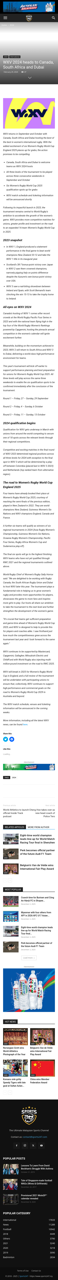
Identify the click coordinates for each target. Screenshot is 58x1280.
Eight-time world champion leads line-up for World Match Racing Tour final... (37, 930)
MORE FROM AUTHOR (38, 827)
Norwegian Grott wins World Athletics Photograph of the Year (14, 1051)
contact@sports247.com (35, 1136)
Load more (29, 957)
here (25, 724)
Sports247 (23, 1276)
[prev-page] (5, 880)
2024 (12, 25)
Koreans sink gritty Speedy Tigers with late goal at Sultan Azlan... (14, 1082)
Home (4, 25)
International (14, 57)
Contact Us (36, 1270)
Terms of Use (23, 1270)
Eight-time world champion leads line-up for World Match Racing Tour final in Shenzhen (37, 839)
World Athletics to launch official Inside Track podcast (16, 813)
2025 (6, 843)
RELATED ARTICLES (14, 827)
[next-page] (10, 880)
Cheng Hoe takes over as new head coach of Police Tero (42, 813)
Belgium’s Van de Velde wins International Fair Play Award (41, 1051)
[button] (5, 18)
